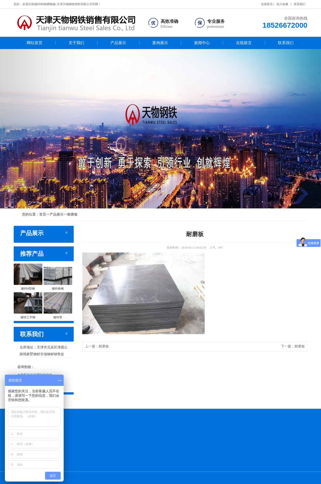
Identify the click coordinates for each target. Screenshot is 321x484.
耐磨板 (72, 214)
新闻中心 (202, 43)
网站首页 (34, 43)
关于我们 (76, 43)
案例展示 (160, 43)
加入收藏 (282, 4)
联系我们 (300, 4)
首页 (42, 214)
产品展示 (118, 43)
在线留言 (267, 4)
